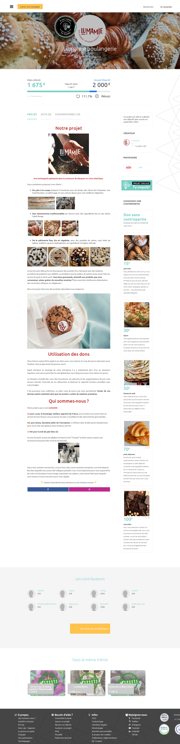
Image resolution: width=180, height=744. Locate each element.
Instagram (135, 724)
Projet (32, 114)
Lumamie (97, 56)
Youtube (134, 728)
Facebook (134, 718)
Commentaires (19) (67, 114)
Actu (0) (46, 114)
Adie (140, 167)
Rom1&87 (104, 604)
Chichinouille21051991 (47, 604)
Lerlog (103, 590)
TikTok (133, 734)
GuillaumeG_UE (138, 604)
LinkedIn (134, 731)
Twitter (133, 721)
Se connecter (166, 6)
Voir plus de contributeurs (94, 628)
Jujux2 (72, 590)
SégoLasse (73, 604)
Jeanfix (40, 590)
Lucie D (135, 590)
